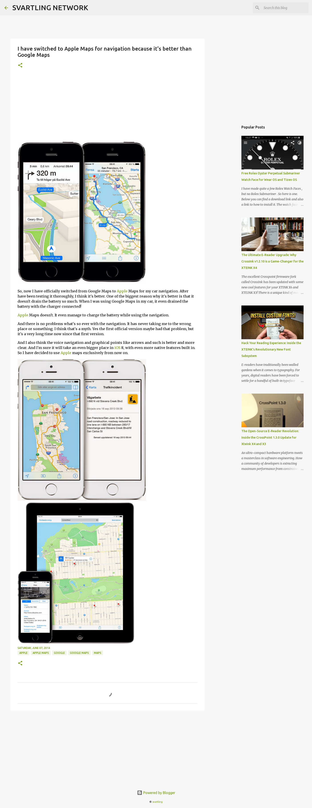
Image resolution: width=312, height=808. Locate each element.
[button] (20, 66)
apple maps (41, 652)
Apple (122, 291)
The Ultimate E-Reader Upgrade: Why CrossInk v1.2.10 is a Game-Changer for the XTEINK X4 (272, 261)
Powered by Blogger (156, 793)
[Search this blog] (285, 7)
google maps (79, 652)
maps (97, 652)
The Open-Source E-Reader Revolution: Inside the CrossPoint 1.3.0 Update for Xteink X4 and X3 (270, 437)
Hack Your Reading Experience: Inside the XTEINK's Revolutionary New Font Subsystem (271, 349)
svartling (157, 801)
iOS (117, 347)
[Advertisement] (107, 108)
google (59, 652)
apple (23, 652)
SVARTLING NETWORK (50, 8)
